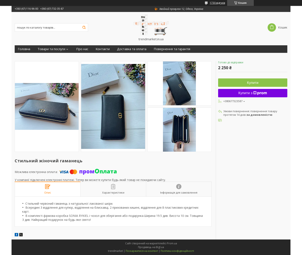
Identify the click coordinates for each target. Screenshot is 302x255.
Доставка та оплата (131, 49)
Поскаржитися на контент (142, 251)
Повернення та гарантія (172, 49)
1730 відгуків (217, 3)
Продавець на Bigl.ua (151, 247)
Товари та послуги (51, 49)
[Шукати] (84, 27)
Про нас (82, 49)
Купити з (252, 93)
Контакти (103, 49)
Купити (252, 83)
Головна (24, 49)
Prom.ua (172, 243)
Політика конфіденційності (177, 251)
